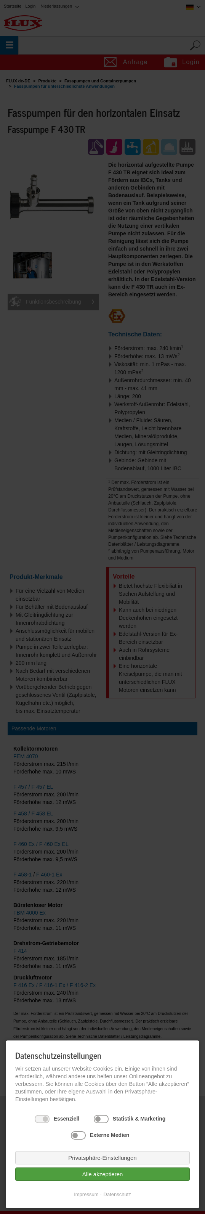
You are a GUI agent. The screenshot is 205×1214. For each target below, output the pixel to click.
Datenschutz (117, 1194)
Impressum (86, 1194)
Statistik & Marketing (139, 1119)
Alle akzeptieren (102, 1174)
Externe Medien (109, 1135)
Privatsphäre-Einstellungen (102, 1158)
